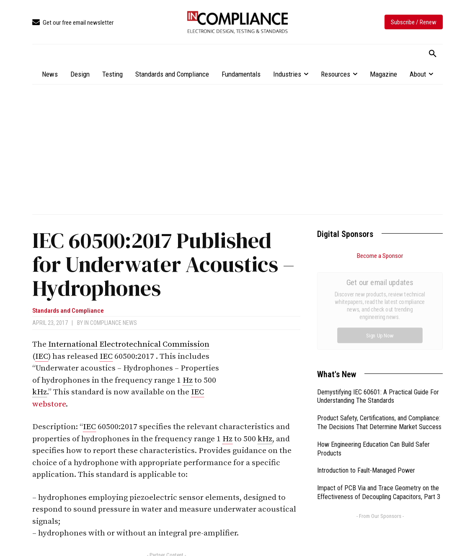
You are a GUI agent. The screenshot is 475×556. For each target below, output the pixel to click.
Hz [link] (188, 380)
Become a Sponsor (380, 256)
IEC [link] (41, 356)
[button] (433, 54)
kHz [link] (39, 392)
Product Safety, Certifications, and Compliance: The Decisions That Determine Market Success (379, 328)
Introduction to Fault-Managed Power (366, 376)
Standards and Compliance (68, 311)
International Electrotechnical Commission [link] (128, 344)
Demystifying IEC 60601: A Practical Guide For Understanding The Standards (378, 302)
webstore (49, 404)
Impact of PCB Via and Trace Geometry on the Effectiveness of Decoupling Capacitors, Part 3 (378, 398)
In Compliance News (110, 322)
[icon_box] (73, 22)
